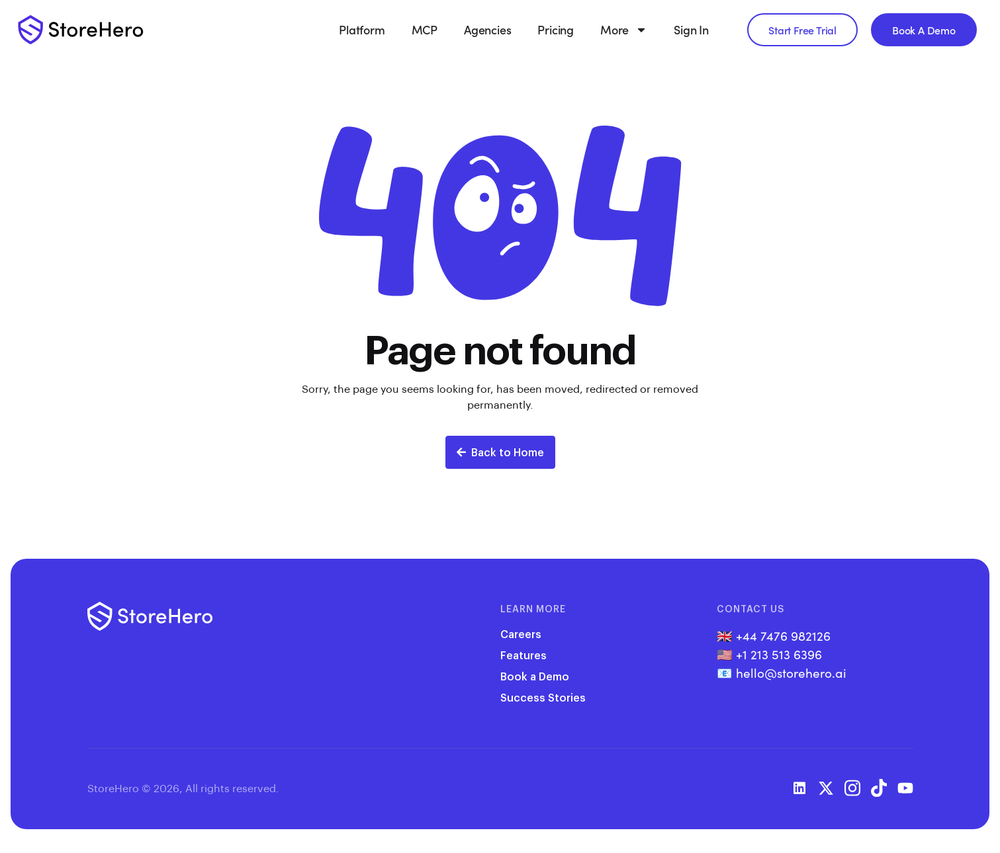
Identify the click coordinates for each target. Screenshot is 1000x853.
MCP (424, 30)
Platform (362, 30)
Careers (520, 634)
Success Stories (543, 697)
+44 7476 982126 (783, 635)
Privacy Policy (315, 788)
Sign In (691, 30)
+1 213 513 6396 (779, 654)
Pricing (555, 30)
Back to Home (500, 452)
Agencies (487, 30)
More (623, 30)
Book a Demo (534, 676)
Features (523, 655)
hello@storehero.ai (791, 672)
